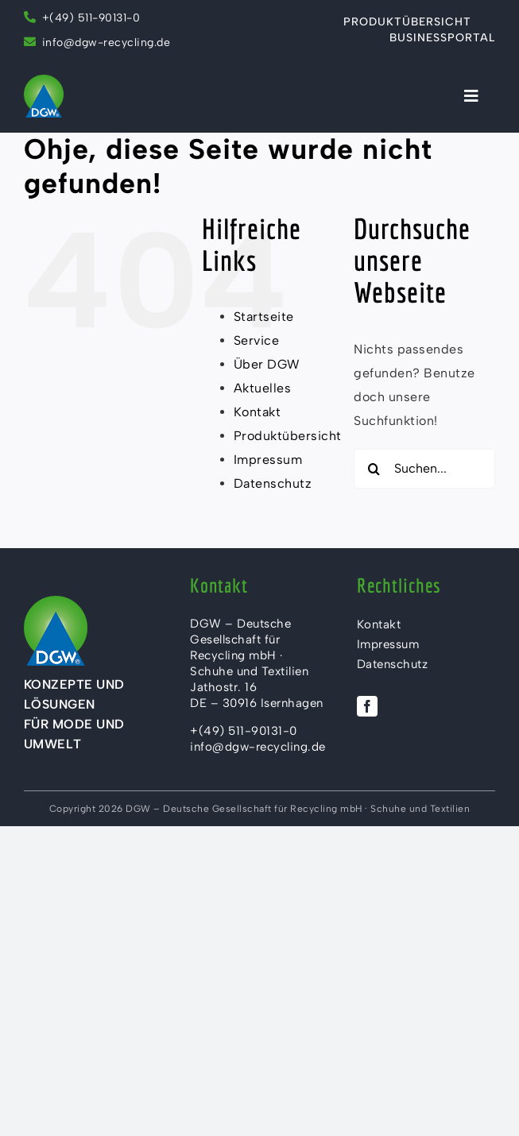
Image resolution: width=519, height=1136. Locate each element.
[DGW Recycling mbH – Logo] (44, 80)
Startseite (264, 316)
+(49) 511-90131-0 (82, 18)
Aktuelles (263, 388)
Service (257, 340)
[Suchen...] (424, 469)
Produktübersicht (407, 22)
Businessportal (442, 37)
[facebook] (367, 706)
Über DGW (267, 364)
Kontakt (257, 411)
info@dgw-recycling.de (106, 42)
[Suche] (373, 469)
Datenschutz (273, 483)
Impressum (268, 459)
